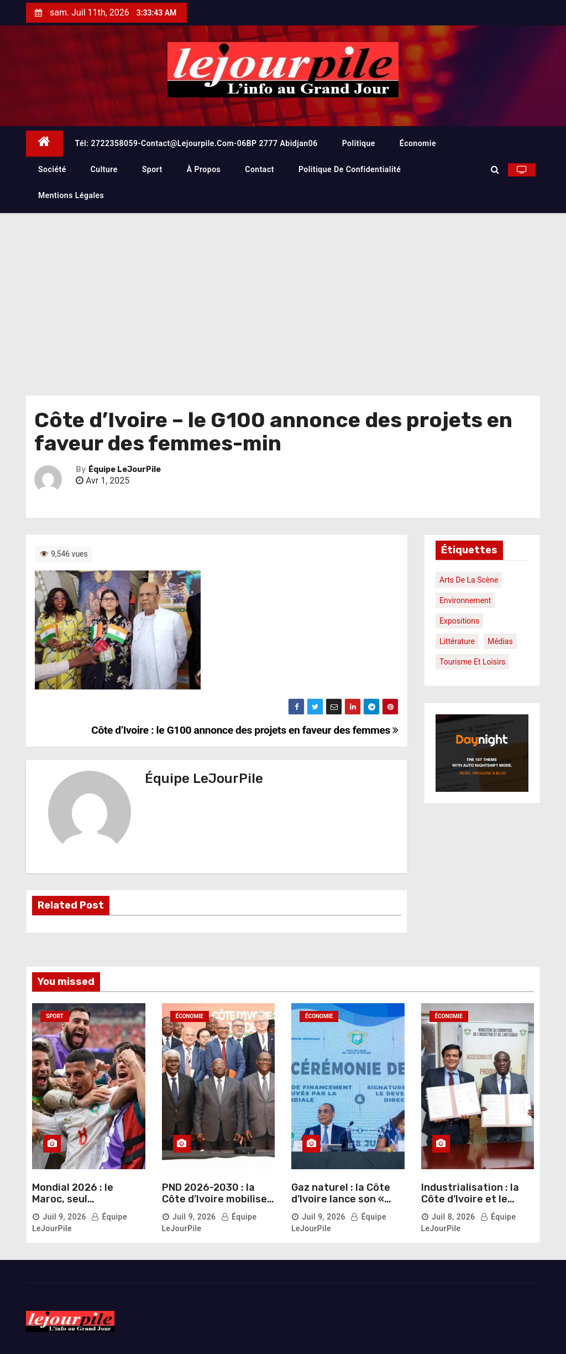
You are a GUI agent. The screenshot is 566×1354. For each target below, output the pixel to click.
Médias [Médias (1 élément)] (500, 641)
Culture (104, 169)
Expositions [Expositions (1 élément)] (459, 620)
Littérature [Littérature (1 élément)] (457, 641)
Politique (358, 143)
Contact (259, 169)
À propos (204, 169)
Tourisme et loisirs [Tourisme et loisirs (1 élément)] (472, 661)
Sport (152, 169)
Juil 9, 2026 (64, 1216)
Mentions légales (71, 195)
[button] (495, 169)
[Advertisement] (283, 296)
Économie (418, 143)
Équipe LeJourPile (124, 469)
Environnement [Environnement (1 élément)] (465, 600)
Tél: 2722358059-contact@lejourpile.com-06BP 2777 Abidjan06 (196, 143)
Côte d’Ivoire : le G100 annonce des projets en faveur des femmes (245, 730)
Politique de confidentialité (349, 169)
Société (52, 169)
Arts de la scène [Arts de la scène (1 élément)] (468, 579)
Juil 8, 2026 (453, 1216)
